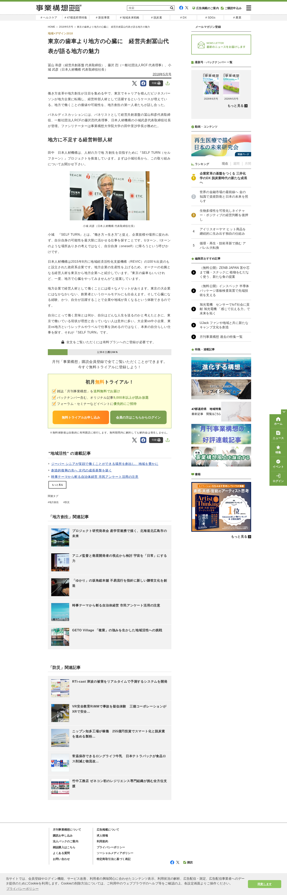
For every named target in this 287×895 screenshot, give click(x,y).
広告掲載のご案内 (205, 8)
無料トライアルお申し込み (81, 417)
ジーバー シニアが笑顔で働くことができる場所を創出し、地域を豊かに (104, 463)
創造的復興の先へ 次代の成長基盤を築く (81, 470)
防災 (67, 502)
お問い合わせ (61, 859)
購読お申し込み (63, 835)
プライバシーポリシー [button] (22, 888)
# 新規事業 (103, 17)
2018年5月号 (162, 74)
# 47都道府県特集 (76, 17)
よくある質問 (61, 853)
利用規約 (102, 841)
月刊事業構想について (67, 829)
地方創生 (54, 502)
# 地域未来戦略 (129, 17)
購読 (188, 862)
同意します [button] (265, 884)
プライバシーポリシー (111, 847)
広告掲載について (108, 829)
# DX (183, 17)
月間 (248, 163)
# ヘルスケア (49, 17)
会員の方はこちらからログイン (138, 417)
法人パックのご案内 (65, 841)
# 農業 (237, 17)
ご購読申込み (231, 8)
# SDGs (210, 17)
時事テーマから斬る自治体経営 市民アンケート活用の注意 (95, 476)
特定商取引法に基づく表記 (114, 859)
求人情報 (102, 835)
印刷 (156, 83)
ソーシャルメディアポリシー (115, 853)
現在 (225, 163)
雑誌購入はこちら (64, 847)
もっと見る (57, 485)
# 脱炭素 (156, 17)
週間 (236, 163)
